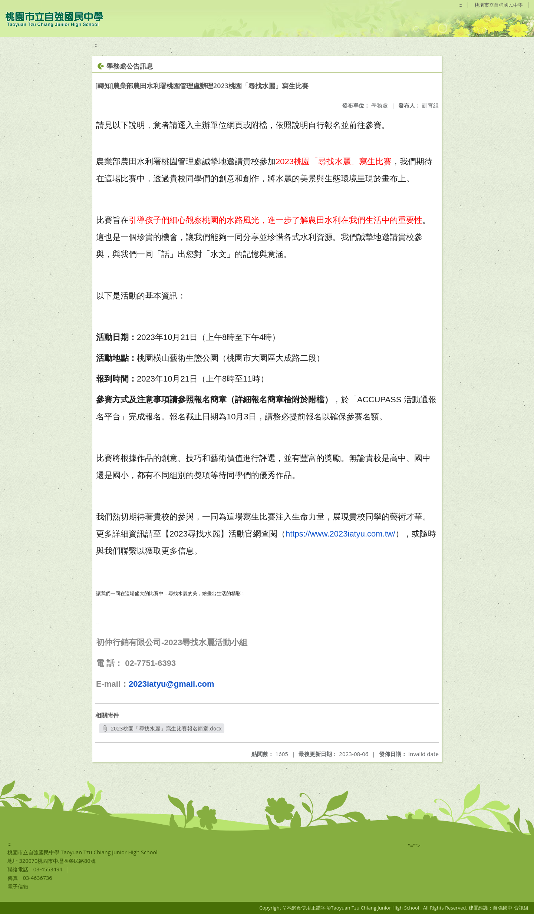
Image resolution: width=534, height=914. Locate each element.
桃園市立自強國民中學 (499, 4)
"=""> (414, 845)
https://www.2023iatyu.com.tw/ (340, 533)
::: (460, 4)
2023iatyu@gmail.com (171, 684)
